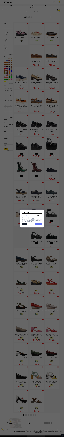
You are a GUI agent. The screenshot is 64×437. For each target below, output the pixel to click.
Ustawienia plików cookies (27, 212)
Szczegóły (37, 215)
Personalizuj (24, 223)
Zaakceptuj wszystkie (38, 223)
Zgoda (27, 215)
